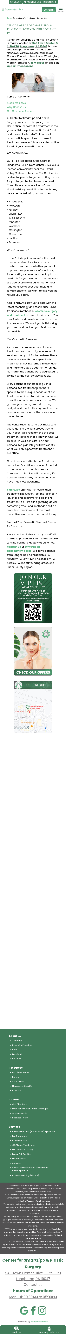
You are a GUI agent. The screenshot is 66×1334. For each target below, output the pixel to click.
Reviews (16, 1058)
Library (15, 1076)
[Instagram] (42, 1310)
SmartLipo (13, 489)
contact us (37, 63)
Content (16, 1090)
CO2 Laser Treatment (23, 1145)
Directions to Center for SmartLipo (30, 1108)
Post (14, 1049)
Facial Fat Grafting (21, 1154)
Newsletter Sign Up (22, 1086)
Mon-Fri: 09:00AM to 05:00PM (33, 1297)
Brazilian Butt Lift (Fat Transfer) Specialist (33, 1131)
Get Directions (19, 1104)
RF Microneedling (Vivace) (25, 1175)
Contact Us (33, 1284)
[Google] (24, 1310)
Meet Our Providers (22, 1045)
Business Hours (20, 1117)
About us (17, 1040)
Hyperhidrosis (19, 1158)
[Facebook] (33, 1310)
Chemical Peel (19, 1140)
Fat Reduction (19, 1136)
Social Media (18, 1081)
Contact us (14, 546)
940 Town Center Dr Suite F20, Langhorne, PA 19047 (32, 44)
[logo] (12, 7)
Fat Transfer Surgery (22, 1149)
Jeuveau (16, 1163)
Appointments (19, 1113)
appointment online (20, 66)
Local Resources (20, 1072)
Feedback (17, 1054)
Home (9, 18)
